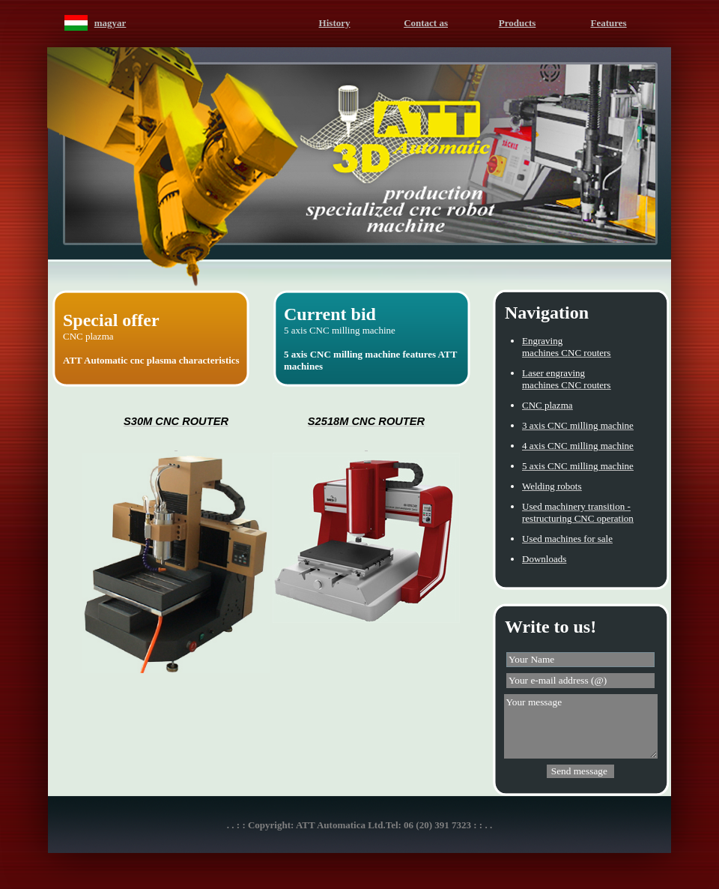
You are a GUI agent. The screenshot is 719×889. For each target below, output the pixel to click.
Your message (581, 726)
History (335, 22)
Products (517, 22)
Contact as (426, 22)
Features (609, 22)
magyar (110, 22)
